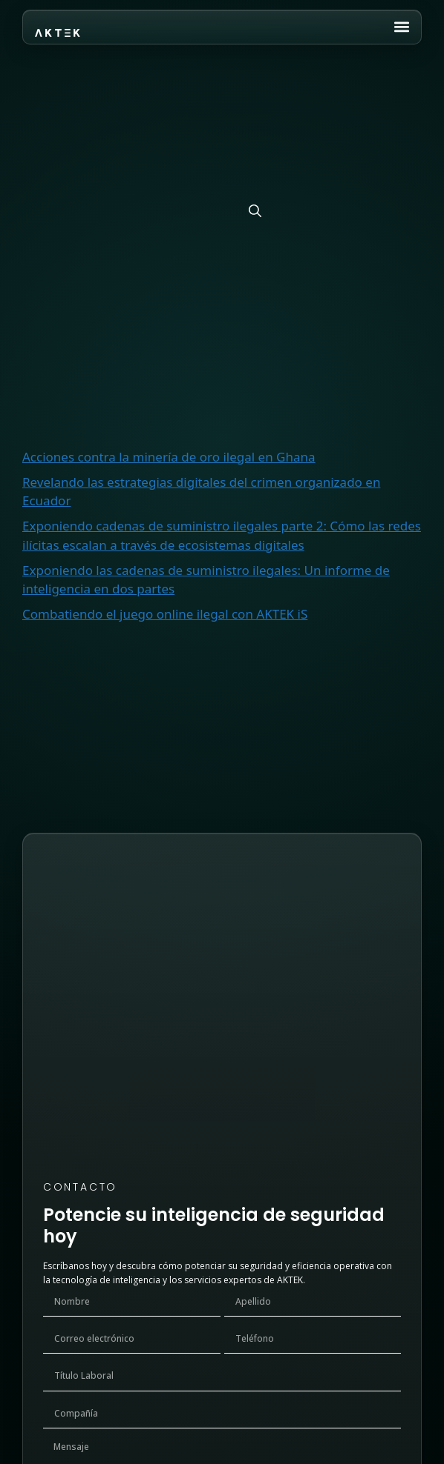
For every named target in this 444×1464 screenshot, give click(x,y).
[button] (401, 26)
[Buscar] (255, 211)
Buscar (42, 297)
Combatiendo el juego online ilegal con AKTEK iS (164, 613)
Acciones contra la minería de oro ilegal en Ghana (169, 456)
